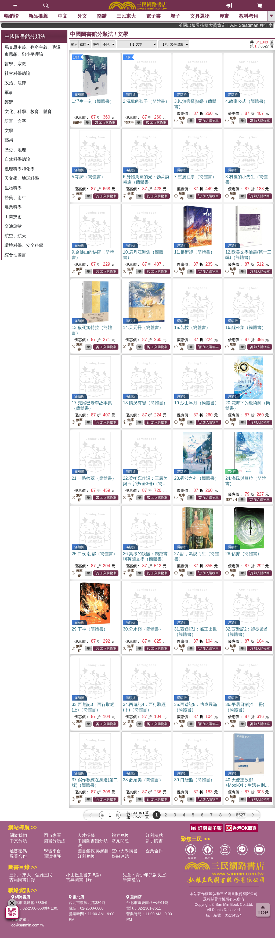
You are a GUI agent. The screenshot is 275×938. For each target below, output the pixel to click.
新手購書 (154, 840)
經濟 (9, 102)
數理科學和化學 (20, 169)
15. (192, 327)
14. (143, 327)
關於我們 (18, 835)
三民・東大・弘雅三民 (30, 875)
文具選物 (199, 16)
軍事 (9, 92)
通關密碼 (18, 851)
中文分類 (18, 840)
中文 (62, 16)
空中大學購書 (125, 851)
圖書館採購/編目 (93, 851)
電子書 (153, 16)
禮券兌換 (120, 835)
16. (245, 327)
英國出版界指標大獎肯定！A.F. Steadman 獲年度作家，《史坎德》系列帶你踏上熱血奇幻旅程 (252, 25)
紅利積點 (154, 835)
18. (145, 403)
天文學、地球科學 (22, 178)
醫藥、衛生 (15, 197)
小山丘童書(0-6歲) (83, 875)
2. (146, 101)
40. (247, 785)
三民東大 (126, 16)
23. (196, 478)
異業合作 (18, 856)
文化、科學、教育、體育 (28, 111)
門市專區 (52, 835)
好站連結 (120, 856)
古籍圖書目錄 (22, 879)
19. (196, 403)
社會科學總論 (17, 73)
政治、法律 (15, 82)
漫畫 (224, 16)
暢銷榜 (11, 16)
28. (243, 553)
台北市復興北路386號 (29, 902)
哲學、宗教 (15, 63)
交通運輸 (13, 226)
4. (246, 101)
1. (93, 101)
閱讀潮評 (52, 856)
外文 (82, 16)
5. (88, 176)
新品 (38, 16)
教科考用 (248, 16)
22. (145, 483)
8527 (241, 815)
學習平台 (52, 851)
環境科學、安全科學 (24, 245)
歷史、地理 (15, 150)
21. (94, 478)
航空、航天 (15, 235)
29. (90, 629)
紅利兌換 (86, 856)
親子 (175, 16)
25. (94, 553)
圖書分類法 (54, 840)
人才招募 (86, 835)
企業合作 (154, 851)
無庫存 (179, 120)
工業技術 (13, 216)
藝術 (9, 140)
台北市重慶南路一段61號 (147, 902)
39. (194, 780)
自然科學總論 (17, 159)
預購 (76, 57)
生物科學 (13, 188)
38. (143, 780)
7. (195, 176)
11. (194, 252)
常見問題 (120, 840)
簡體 (102, 16)
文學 (9, 130)
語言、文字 (15, 121)
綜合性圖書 (15, 254)
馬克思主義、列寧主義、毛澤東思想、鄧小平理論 (32, 51)
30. (143, 629)
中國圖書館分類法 (91, 34)
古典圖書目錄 (79, 879)
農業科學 (13, 207)
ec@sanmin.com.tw (27, 925)
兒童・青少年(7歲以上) (145, 875)
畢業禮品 (131, 879)
